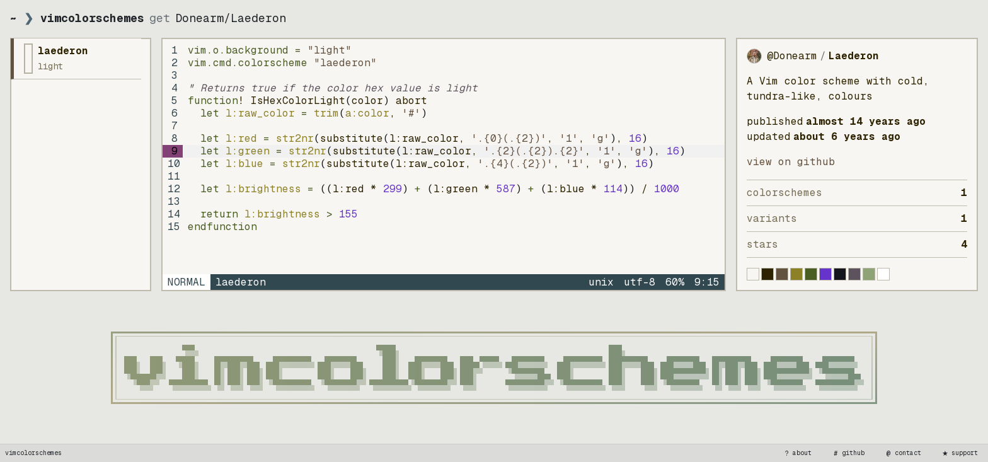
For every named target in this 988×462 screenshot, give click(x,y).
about (797, 453)
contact (903, 453)
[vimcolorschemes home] (494, 368)
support (959, 453)
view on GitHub (791, 161)
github (848, 453)
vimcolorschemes (33, 453)
